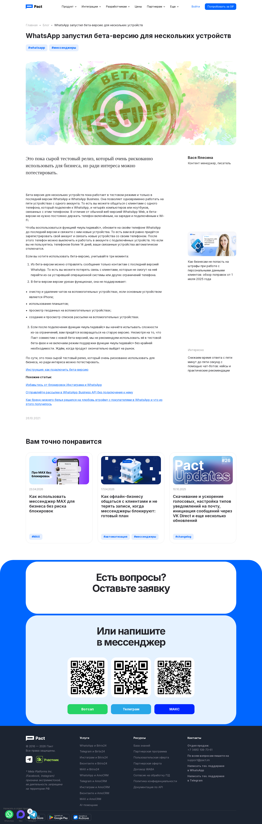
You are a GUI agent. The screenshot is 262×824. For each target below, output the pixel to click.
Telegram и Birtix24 (92, 751)
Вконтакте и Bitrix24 (93, 763)
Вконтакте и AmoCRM (94, 793)
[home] (34, 7)
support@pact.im (198, 760)
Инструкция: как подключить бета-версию (57, 369)
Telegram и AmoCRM (93, 781)
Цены (138, 6)
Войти (195, 6)
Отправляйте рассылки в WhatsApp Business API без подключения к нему (79, 392)
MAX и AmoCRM (90, 799)
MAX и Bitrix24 (89, 769)
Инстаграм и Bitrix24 (94, 757)
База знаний (142, 745)
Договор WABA (144, 769)
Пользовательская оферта (151, 757)
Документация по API (148, 787)
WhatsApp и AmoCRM (94, 775)
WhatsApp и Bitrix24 (93, 745)
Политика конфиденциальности (155, 781)
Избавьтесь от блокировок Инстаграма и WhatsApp (64, 385)
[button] (69, 6)
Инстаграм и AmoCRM (95, 787)
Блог (46, 25)
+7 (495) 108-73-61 (200, 749)
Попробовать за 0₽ (220, 6)
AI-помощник (89, 805)
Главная (32, 25)
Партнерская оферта (148, 763)
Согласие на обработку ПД (152, 775)
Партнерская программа (150, 751)
